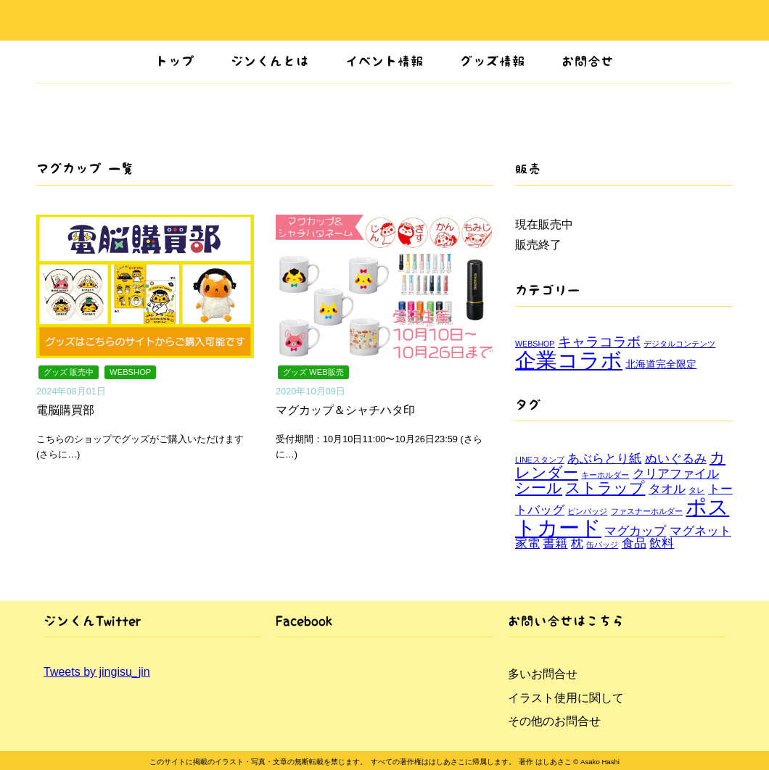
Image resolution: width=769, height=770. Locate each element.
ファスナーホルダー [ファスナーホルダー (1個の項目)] (647, 511)
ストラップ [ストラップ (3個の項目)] (605, 487)
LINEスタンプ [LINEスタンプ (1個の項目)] (539, 459)
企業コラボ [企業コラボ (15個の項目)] (568, 360)
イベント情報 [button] (384, 61)
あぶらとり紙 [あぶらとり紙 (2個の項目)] (604, 458)
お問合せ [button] (588, 61)
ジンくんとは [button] (270, 61)
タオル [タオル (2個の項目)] (667, 489)
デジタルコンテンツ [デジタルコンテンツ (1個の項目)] (679, 343)
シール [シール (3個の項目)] (538, 487)
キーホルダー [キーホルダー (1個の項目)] (605, 475)
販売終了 (538, 245)
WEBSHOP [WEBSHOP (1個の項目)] (534, 343)
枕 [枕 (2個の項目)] (577, 543)
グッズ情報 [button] (492, 61)
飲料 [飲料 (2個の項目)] (661, 543)
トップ (174, 61)
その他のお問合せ (554, 721)
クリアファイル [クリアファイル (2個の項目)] (676, 474)
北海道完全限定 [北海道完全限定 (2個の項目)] (660, 364)
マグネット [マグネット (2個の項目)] (700, 531)
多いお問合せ (542, 674)
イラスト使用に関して (566, 698)
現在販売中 (544, 224)
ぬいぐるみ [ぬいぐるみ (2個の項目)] (676, 458)
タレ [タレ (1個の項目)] (696, 490)
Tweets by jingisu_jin (97, 672)
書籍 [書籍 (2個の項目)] (555, 543)
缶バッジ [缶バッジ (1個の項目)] (602, 544)
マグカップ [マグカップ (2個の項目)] (635, 531)
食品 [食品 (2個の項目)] (634, 543)
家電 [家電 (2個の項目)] (527, 543)
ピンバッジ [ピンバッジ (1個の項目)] (587, 511)
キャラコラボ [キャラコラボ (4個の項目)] (599, 341)
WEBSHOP (130, 372)
